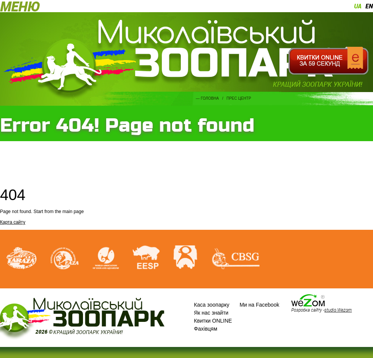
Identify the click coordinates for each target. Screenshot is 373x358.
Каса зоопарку (212, 305)
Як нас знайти (211, 313)
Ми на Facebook (259, 305)
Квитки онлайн (328, 61)
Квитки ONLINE (213, 321)
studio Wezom (338, 310)
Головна (210, 98)
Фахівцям (205, 329)
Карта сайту (12, 222)
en (369, 6)
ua (358, 6)
